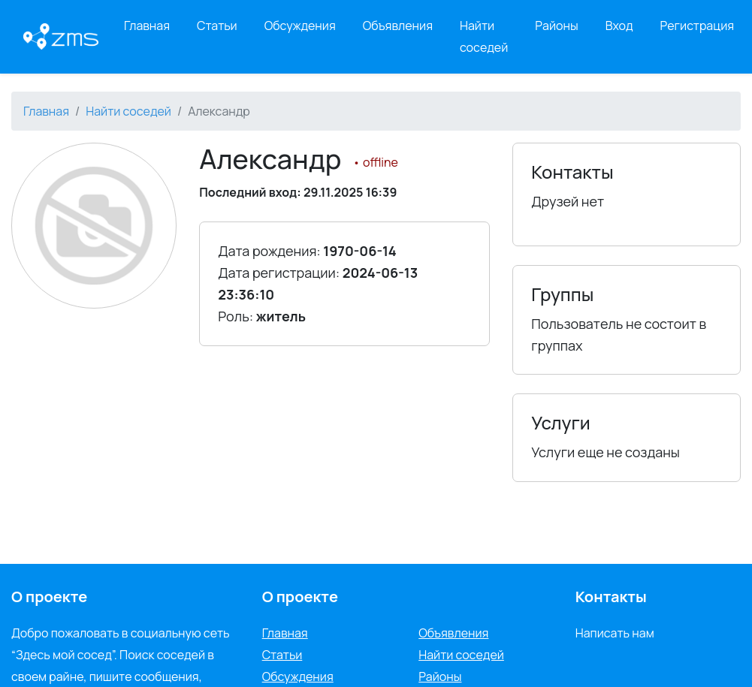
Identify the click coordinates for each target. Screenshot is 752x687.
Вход (619, 25)
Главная (147, 25)
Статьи (217, 25)
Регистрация (697, 25)
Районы (556, 25)
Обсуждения (300, 25)
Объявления (398, 25)
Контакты (611, 596)
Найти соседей (484, 36)
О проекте (300, 596)
